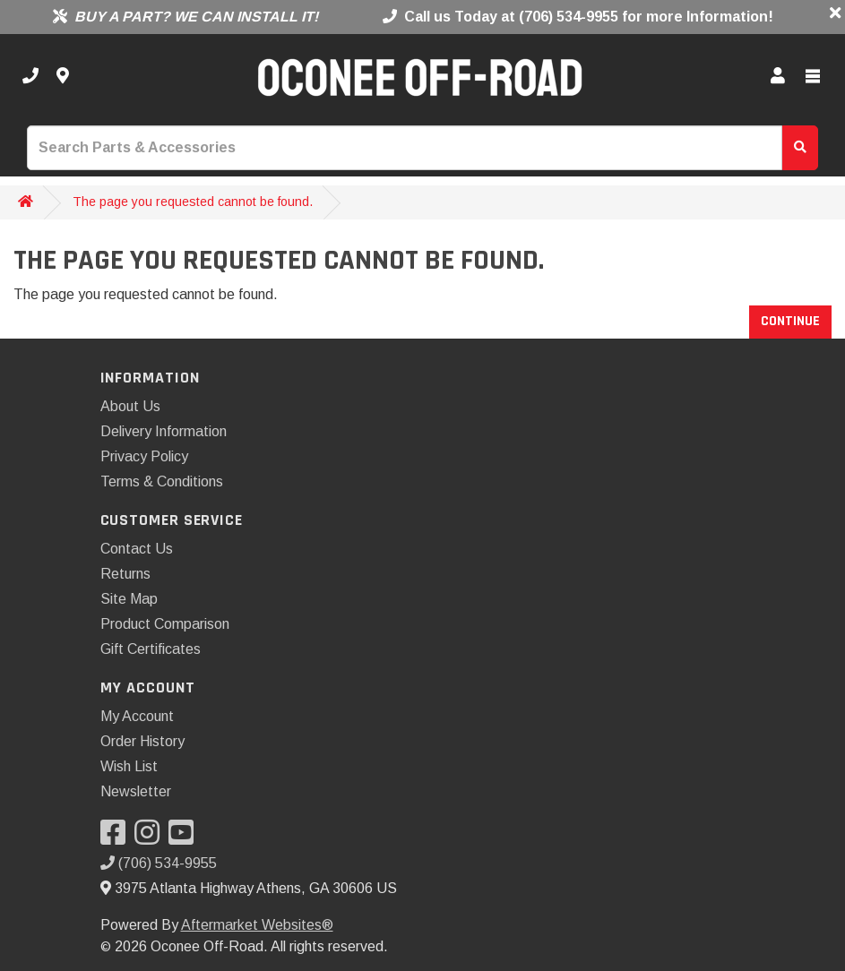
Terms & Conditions (161, 481)
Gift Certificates (150, 649)
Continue (790, 321)
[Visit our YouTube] (185, 838)
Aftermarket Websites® (257, 924)
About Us (130, 406)
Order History (142, 741)
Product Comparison (164, 624)
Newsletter (135, 791)
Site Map (129, 598)
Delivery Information (163, 431)
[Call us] (30, 76)
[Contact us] (63, 76)
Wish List (129, 766)
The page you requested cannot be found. (193, 201)
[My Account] (778, 76)
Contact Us (136, 548)
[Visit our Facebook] (117, 838)
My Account (137, 716)
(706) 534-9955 (158, 863)
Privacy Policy (144, 456)
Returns (125, 573)
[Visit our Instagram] (151, 838)
